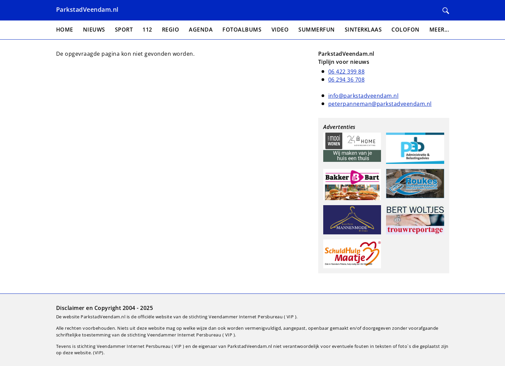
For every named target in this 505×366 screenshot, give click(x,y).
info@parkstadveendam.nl (363, 95)
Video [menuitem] (280, 29)
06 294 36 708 (346, 79)
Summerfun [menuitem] (316, 29)
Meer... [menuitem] (439, 29)
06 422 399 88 (346, 71)
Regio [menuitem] (170, 29)
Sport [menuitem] (124, 29)
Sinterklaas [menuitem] (363, 29)
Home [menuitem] (64, 29)
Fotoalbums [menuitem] (241, 29)
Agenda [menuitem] (201, 29)
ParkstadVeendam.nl (87, 9)
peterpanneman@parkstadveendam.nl (380, 103)
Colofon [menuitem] (405, 29)
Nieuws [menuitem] (94, 29)
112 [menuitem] (147, 29)
